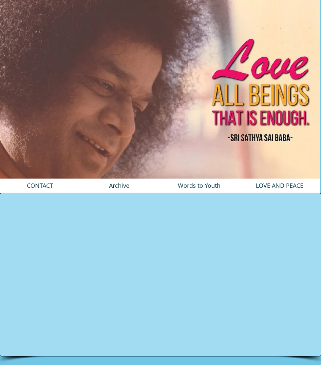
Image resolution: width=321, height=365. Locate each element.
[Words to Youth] (199, 186)
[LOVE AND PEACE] (279, 186)
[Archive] (119, 186)
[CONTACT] (40, 186)
